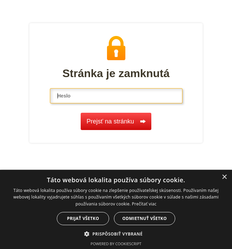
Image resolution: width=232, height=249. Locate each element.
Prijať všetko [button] (83, 218)
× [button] (224, 177)
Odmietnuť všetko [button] (144, 218)
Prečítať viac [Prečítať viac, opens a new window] (144, 204)
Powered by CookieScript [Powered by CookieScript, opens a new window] (116, 243)
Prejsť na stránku (116, 121)
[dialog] (116, 209)
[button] (116, 233)
